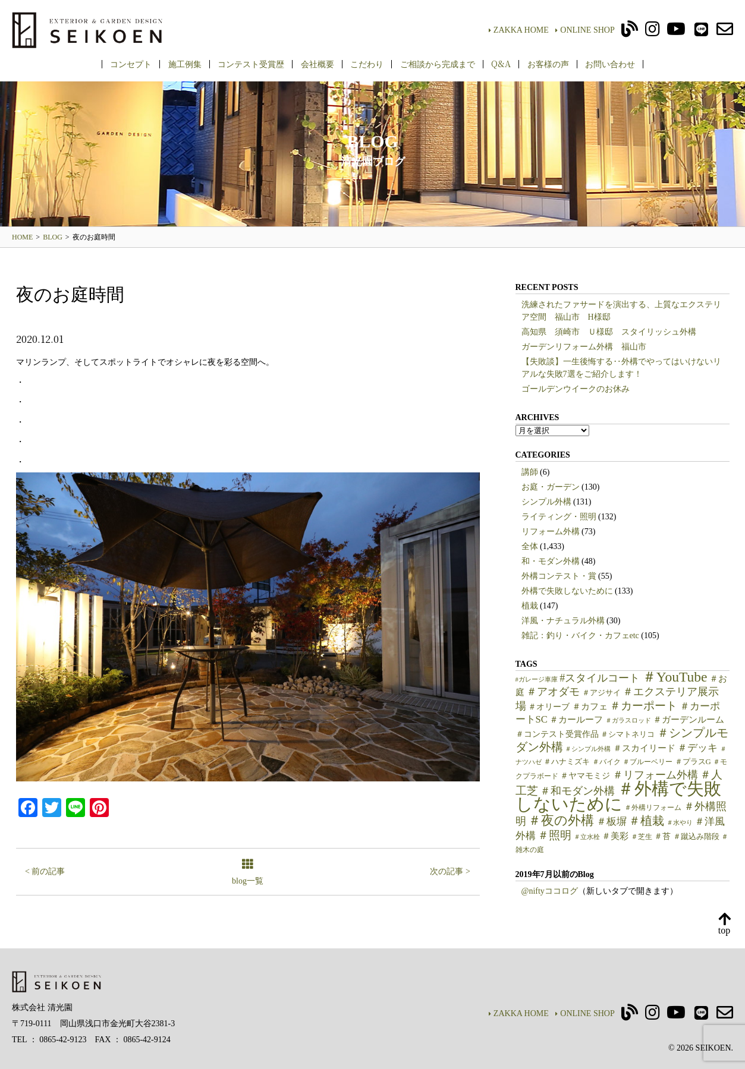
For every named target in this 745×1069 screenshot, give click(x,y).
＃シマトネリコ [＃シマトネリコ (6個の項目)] (628, 734)
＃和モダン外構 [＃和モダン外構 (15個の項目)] (577, 791)
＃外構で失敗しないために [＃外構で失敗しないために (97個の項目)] (618, 796)
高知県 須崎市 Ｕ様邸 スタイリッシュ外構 (608, 331)
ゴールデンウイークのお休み (575, 388)
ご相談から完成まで (437, 64)
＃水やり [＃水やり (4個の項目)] (680, 822)
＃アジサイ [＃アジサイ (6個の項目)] (601, 693)
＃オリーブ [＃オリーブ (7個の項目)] (549, 706)
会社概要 (317, 64)
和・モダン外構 (550, 561)
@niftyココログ (549, 891)
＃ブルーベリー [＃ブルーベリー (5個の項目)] (647, 762)
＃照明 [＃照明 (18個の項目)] (554, 835)
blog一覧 (247, 872)
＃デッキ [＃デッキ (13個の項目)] (697, 747)
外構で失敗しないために (567, 590)
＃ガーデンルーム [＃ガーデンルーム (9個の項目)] (688, 719)
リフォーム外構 (550, 531)
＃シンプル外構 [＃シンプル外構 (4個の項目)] (588, 749)
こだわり (366, 64)
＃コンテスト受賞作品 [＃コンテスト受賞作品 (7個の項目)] (557, 734)
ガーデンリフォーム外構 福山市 (588, 346)
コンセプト (131, 64)
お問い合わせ (610, 64)
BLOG (52, 237)
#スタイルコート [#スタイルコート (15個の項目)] (599, 678)
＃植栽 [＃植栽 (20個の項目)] (646, 821)
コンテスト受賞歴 (251, 64)
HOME (22, 237)
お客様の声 (548, 64)
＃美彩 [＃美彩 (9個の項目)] (615, 836)
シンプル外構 (546, 501)
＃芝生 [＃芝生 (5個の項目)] (641, 837)
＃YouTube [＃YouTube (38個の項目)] (675, 677)
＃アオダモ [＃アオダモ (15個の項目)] (553, 692)
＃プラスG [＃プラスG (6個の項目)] (693, 762)
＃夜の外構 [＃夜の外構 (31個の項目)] (561, 820)
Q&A (501, 64)
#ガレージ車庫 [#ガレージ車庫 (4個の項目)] (536, 679)
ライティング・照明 (558, 516)
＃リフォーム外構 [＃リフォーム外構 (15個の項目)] (655, 775)
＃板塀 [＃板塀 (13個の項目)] (611, 821)
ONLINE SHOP (584, 30)
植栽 (529, 605)
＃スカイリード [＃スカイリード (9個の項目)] (644, 748)
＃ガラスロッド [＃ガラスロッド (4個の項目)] (628, 720)
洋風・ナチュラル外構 (563, 620)
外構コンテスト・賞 (558, 576)
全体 (529, 546)
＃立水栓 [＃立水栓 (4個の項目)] (587, 837)
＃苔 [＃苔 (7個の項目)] (662, 836)
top (724, 924)
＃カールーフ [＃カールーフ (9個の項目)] (576, 719)
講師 (529, 472)
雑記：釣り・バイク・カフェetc (580, 635)
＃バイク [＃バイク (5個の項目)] (606, 762)
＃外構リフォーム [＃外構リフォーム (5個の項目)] (652, 807)
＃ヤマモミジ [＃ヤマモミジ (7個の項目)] (585, 775)
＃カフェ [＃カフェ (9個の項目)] (590, 706)
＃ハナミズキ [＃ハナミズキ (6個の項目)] (566, 762)
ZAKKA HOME (519, 30)
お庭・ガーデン (550, 487)
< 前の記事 (45, 871)
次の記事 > (450, 871)
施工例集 (185, 64)
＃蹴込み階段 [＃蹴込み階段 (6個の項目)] (696, 837)
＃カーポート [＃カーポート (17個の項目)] (643, 705)
